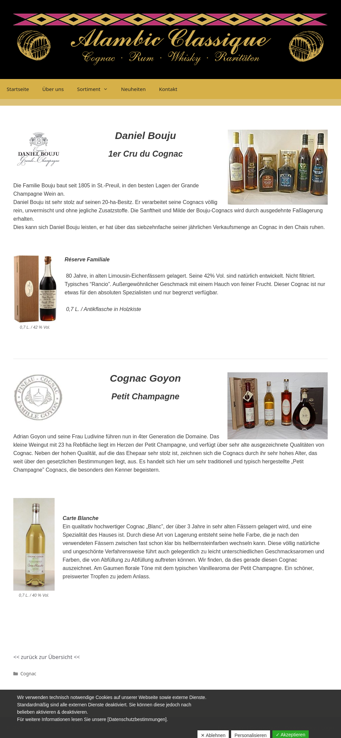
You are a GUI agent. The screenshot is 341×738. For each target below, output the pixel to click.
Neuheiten (133, 89)
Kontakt (168, 89)
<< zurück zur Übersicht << (46, 657)
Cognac (28, 673)
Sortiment (96, 89)
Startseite (18, 89)
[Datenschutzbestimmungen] (137, 719)
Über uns (53, 89)
